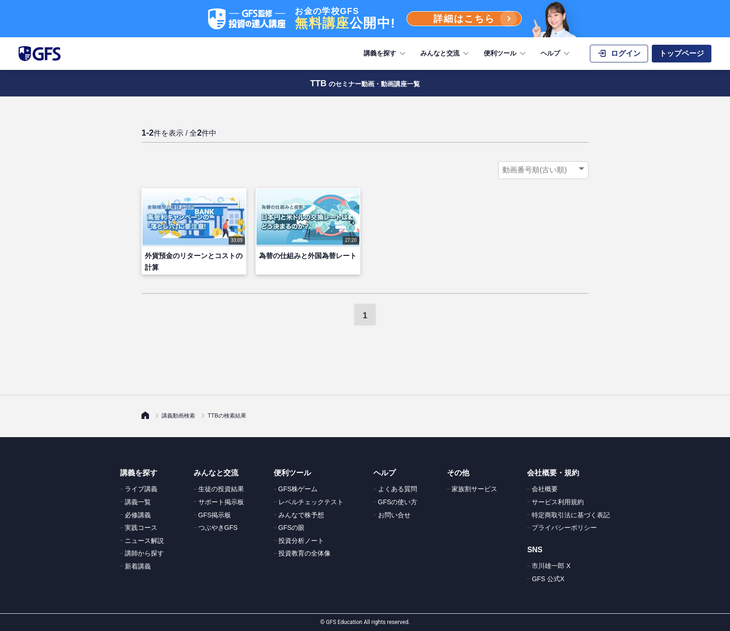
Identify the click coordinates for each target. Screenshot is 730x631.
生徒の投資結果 (221, 489)
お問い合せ (394, 515)
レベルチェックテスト (311, 502)
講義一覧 (138, 502)
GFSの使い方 (398, 502)
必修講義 (138, 515)
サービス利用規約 (558, 502)
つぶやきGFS (218, 527)
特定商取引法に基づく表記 (571, 515)
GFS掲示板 (214, 515)
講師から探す (144, 553)
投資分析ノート (301, 540)
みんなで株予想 (301, 515)
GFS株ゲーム (298, 489)
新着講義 (138, 566)
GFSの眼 (291, 527)
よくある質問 (397, 489)
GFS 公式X (548, 579)
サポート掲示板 (221, 502)
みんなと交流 (445, 53)
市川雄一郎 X (551, 565)
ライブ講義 (141, 489)
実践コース (141, 527)
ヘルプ (556, 53)
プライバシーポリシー (564, 527)
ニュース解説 (144, 540)
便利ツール (505, 53)
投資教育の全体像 (304, 553)
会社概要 (545, 489)
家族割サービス (474, 489)
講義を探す (385, 53)
